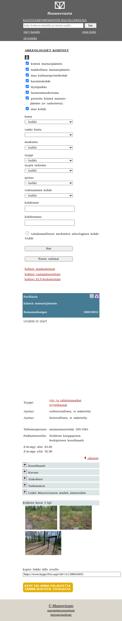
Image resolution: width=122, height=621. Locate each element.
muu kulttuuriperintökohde (49, 75)
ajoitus (29, 177)
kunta (28, 116)
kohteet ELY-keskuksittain (43, 279)
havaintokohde (41, 81)
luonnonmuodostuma (45, 93)
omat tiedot (89, 32)
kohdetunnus (33, 217)
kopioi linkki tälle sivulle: (41, 569)
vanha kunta (33, 129)
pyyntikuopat (58, 405)
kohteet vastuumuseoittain (43, 274)
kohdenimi (32, 202)
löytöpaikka (39, 87)
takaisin (91, 458)
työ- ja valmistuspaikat (65, 400)
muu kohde (38, 109)
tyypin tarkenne (35, 165)
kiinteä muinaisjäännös (46, 63)
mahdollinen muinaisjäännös (50, 69)
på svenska (30, 38)
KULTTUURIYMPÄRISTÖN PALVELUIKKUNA (55, 20)
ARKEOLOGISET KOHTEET (47, 50)
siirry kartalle (32, 32)
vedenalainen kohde (38, 190)
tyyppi (29, 155)
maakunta (31, 142)
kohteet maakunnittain (40, 269)
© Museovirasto (61, 606)
